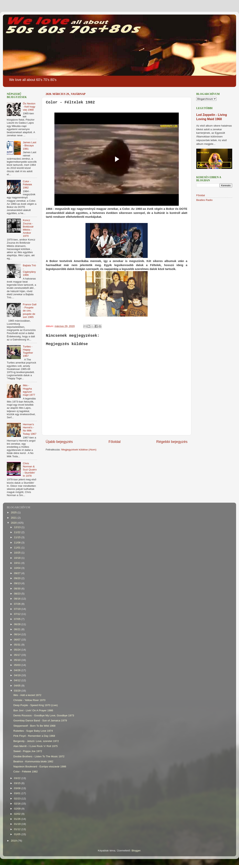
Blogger (136, 850)
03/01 (17, 793)
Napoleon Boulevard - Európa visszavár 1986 (39, 766)
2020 (14, 522)
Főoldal (115, 442)
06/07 (17, 639)
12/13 (17, 527)
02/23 (17, 798)
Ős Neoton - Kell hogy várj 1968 (29, 106)
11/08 (17, 542)
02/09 (17, 808)
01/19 (17, 823)
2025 (14, 512)
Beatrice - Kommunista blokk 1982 (33, 761)
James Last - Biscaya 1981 (29, 145)
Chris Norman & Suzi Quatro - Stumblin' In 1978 (30, 469)
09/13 (17, 583)
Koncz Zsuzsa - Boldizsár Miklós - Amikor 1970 (28, 228)
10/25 (17, 552)
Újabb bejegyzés (59, 442)
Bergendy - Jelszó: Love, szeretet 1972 (36, 741)
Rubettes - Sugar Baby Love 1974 (33, 730)
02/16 (17, 803)
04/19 (17, 675)
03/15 (17, 783)
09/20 (17, 578)
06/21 (17, 629)
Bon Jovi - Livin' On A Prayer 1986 (33, 710)
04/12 (17, 680)
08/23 (17, 593)
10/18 (17, 557)
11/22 (17, 532)
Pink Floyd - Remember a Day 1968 (34, 735)
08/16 (17, 598)
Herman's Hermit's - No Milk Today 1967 (29, 429)
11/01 (17, 547)
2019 (14, 840)
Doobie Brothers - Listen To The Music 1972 (39, 756)
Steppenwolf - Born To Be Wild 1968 (34, 725)
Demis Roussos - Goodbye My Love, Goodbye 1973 (43, 715)
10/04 (17, 568)
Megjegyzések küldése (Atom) (78, 449)
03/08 (17, 788)
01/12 (17, 829)
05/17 (17, 654)
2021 (14, 517)
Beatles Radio (204, 200)
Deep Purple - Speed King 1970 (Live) (35, 705)
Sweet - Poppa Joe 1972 (27, 751)
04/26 (17, 670)
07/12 (17, 614)
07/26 (17, 603)
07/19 (17, 608)
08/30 (17, 588)
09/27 (17, 573)
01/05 (17, 834)
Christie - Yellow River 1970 (29, 700)
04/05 (17, 685)
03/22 (17, 778)
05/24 (17, 649)
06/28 (17, 624)
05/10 (17, 660)
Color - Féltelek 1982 (27, 184)
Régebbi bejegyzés (172, 442)
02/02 (17, 813)
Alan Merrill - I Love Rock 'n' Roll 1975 (35, 746)
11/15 (17, 537)
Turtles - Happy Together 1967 (28, 351)
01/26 (17, 818)
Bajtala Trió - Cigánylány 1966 (29, 270)
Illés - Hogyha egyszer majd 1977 (29, 390)
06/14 (17, 634)
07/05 (17, 619)
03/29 (17, 690)
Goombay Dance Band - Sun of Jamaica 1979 (40, 720)
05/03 (17, 665)
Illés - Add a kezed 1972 (27, 695)
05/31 (17, 644)
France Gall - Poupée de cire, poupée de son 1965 (29, 310)
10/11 (17, 562)
